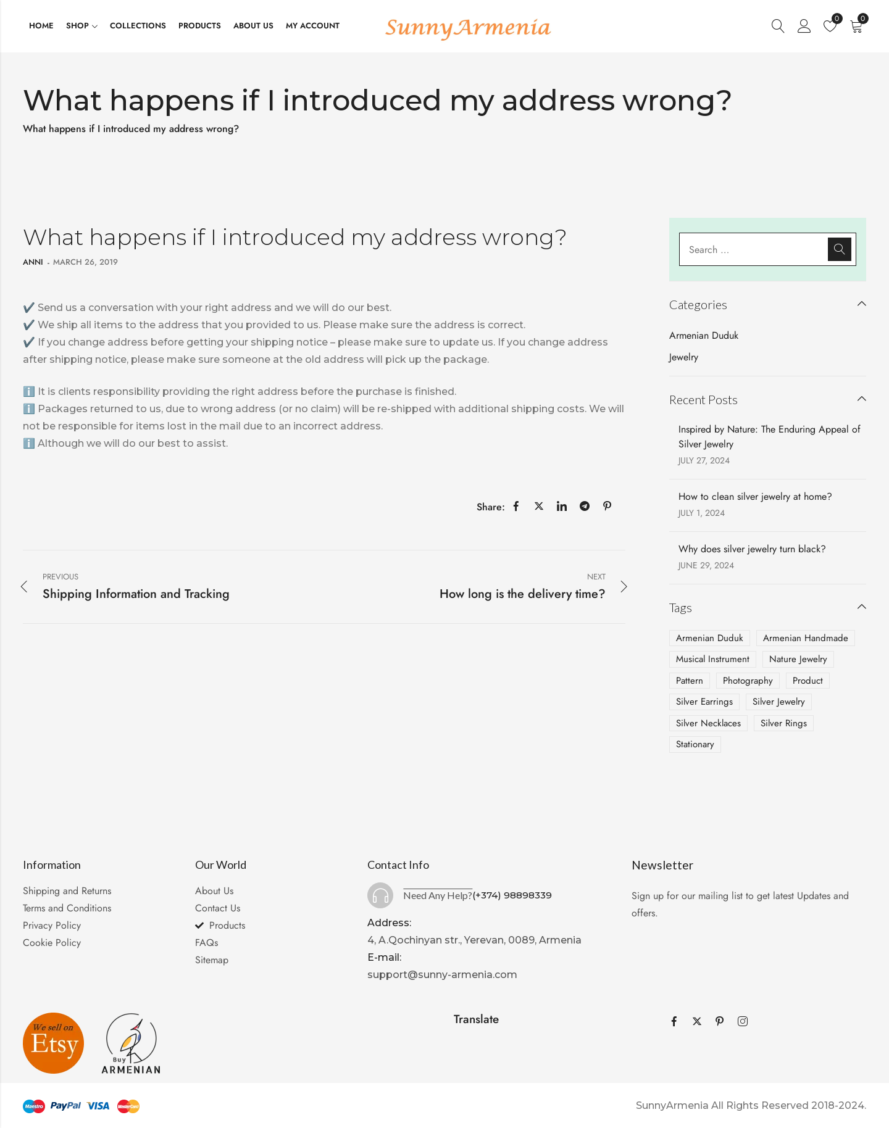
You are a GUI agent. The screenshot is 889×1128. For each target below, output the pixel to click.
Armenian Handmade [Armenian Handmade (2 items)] (805, 638)
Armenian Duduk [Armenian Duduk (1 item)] (709, 638)
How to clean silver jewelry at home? (755, 496)
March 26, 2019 (85, 262)
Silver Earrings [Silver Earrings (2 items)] (704, 701)
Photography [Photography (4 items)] (748, 680)
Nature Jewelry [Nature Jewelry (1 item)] (798, 659)
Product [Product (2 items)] (808, 680)
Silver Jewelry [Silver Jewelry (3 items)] (779, 701)
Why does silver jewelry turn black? (752, 549)
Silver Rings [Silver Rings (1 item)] (784, 723)
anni (33, 262)
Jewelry (683, 357)
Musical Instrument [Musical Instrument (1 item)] (712, 659)
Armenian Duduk (703, 335)
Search (839, 249)
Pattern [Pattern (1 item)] (689, 680)
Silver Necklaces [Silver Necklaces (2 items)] (708, 723)
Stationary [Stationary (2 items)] (695, 744)
